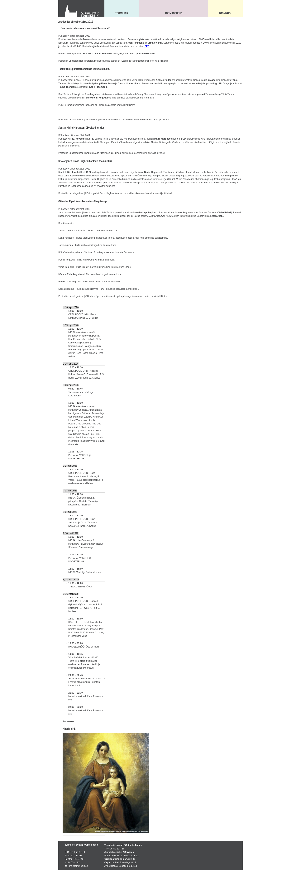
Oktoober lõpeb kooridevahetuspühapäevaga (82, 201)
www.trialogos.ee (105, 186)
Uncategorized (76, 61)
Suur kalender (68, 721)
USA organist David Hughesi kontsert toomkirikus (85, 161)
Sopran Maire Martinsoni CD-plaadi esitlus (81, 127)
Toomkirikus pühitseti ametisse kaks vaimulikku (84, 69)
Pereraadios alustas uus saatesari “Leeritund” (85, 28)
